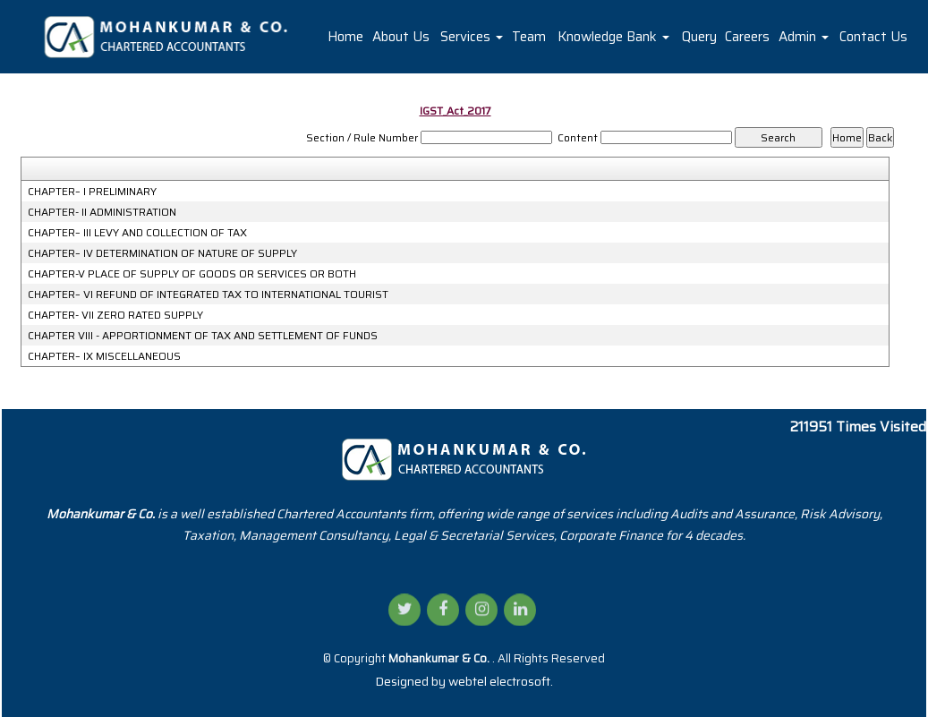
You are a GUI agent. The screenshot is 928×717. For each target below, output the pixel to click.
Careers (747, 36)
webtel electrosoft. (500, 681)
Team (529, 36)
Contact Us (873, 36)
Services (471, 36)
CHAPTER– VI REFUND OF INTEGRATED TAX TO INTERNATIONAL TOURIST (208, 294)
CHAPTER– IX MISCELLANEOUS (104, 356)
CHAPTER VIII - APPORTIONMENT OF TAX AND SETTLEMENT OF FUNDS (203, 336)
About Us (401, 36)
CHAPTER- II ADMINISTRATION (102, 212)
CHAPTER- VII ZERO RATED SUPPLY (115, 315)
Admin (804, 36)
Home (345, 36)
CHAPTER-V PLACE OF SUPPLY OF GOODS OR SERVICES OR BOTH (192, 274)
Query (699, 36)
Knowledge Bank (613, 36)
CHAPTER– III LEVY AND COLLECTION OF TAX (137, 233)
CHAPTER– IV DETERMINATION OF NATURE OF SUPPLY (162, 253)
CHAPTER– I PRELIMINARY (92, 191)
